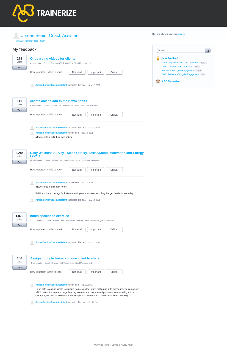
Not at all (78, 73)
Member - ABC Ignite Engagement (178, 70)
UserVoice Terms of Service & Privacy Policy (113, 345)
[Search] (208, 50)
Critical (116, 73)
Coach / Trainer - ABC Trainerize (57, 63)
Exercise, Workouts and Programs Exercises (95, 220)
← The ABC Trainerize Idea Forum (28, 41)
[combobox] (181, 50)
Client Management (82, 63)
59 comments (36, 161)
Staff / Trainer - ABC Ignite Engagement (181, 74)
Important (97, 73)
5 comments (35, 106)
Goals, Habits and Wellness (86, 106)
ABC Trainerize (171, 81)
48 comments (36, 263)
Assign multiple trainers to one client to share (64, 258)
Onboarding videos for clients (52, 58)
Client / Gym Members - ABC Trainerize (181, 62)
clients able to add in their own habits (58, 101)
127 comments (36, 220)
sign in (181, 34)
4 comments (35, 63)
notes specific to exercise (49, 216)
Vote (19, 68)
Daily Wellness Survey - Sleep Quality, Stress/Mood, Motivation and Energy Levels (87, 154)
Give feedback (170, 58)
